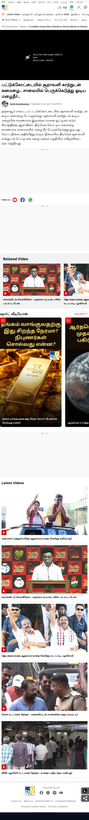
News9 (11, 2)
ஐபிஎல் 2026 (62, 14)
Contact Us (16, 801)
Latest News (13, 14)
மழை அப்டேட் (44, 19)
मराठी (34, 2)
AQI (65, 7)
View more (80, 313)
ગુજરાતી (41, 2)
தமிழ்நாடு (27, 14)
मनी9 (72, 2)
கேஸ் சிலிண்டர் (12, 19)
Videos (23, 26)
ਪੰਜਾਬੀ (55, 2)
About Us (28, 801)
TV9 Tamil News (9, 26)
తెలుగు (26, 2)
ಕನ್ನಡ (19, 2)
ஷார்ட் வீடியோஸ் (14, 313)
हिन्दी (4, 2)
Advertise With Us (44, 801)
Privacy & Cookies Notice (33, 806)
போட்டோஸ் (61, 19)
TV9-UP (79, 2)
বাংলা (49, 2)
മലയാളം (64, 2)
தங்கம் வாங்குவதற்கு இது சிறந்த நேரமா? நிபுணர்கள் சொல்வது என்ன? (29, 420)
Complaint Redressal (65, 801)
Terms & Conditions (58, 806)
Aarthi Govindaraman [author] (20, 104)
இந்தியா (75, 14)
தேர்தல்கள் (28, 19)
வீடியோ (74, 19)
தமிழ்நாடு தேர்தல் (44, 14)
